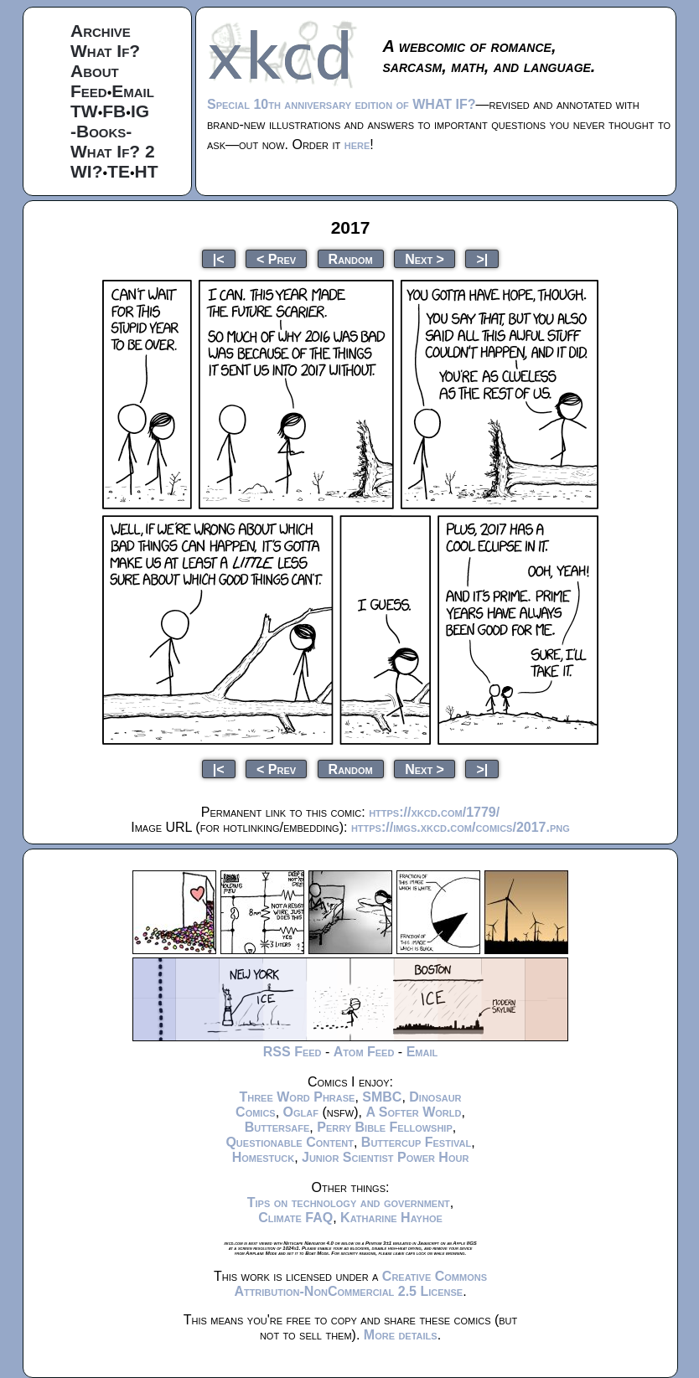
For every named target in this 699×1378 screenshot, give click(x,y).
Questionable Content (289, 1142)
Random (351, 258)
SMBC (381, 1097)
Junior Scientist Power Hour (385, 1157)
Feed (88, 91)
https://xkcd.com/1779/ (434, 812)
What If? (105, 50)
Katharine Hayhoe (391, 1217)
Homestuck (263, 1157)
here (357, 144)
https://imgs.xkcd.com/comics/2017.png (460, 827)
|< (219, 258)
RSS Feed (292, 1052)
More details (401, 1335)
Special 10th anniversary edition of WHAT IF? (341, 104)
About (94, 70)
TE (118, 171)
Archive (100, 30)
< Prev (276, 258)
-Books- (101, 131)
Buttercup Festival (416, 1142)
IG (140, 111)
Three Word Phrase (297, 1097)
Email (132, 91)
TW (84, 111)
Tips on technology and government (348, 1202)
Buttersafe (277, 1127)
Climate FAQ (295, 1217)
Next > (424, 258)
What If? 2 (112, 151)
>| (482, 258)
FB (114, 111)
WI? (86, 171)
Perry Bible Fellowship (385, 1127)
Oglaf (300, 1112)
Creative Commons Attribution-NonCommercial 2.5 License (360, 1283)
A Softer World (413, 1112)
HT (146, 171)
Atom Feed (364, 1052)
